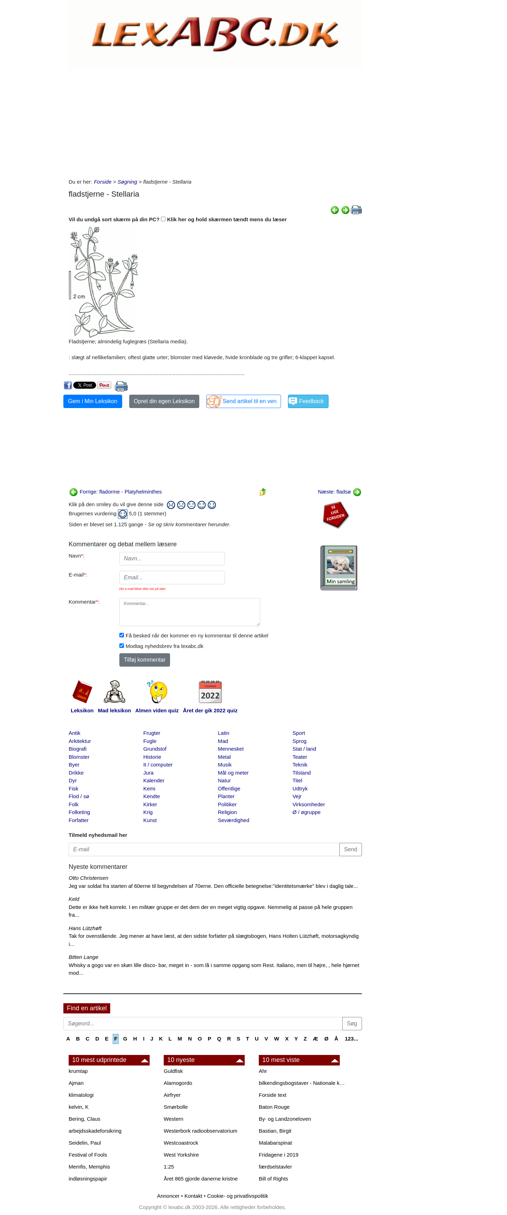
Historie (152, 757)
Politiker (227, 804)
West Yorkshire (181, 1155)
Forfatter (79, 820)
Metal (224, 757)
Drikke (76, 773)
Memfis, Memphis (89, 1167)
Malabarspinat (275, 1143)
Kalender (153, 780)
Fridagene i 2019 (279, 1155)
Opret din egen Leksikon (164, 401)
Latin (224, 733)
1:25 (169, 1167)
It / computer (158, 765)
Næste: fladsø (340, 492)
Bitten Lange (83, 957)
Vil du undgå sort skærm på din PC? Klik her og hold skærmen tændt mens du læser (178, 219)
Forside (103, 182)
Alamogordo (178, 1083)
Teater (300, 757)
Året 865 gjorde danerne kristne (201, 1179)
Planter (226, 796)
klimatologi (81, 1095)
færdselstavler (275, 1167)
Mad (223, 741)
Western (173, 1119)
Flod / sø (79, 796)
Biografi (78, 749)
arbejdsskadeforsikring (95, 1131)
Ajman (76, 1083)
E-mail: (78, 575)
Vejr (297, 796)
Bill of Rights (273, 1179)
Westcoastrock (181, 1143)
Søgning (127, 182)
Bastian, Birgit (275, 1131)
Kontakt (193, 1196)
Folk (74, 804)
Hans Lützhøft (85, 928)
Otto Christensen (88, 878)
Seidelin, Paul (85, 1143)
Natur (224, 780)
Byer (74, 765)
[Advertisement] (215, 121)
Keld (74, 899)
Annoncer (168, 1196)
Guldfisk (173, 1071)
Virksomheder (309, 804)
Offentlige (229, 788)
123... (351, 1039)
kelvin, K (79, 1107)
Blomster (79, 757)
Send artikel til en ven (249, 401)
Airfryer (172, 1095)
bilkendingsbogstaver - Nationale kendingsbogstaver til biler (303, 1083)
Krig (148, 812)
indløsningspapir (88, 1179)
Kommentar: (84, 602)
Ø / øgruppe (307, 812)
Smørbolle (176, 1107)
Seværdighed (233, 820)
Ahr (263, 1071)
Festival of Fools (88, 1155)
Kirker (150, 804)
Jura (148, 773)
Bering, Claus (84, 1119)
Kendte (151, 796)
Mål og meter (233, 773)
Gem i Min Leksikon (93, 401)
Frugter (151, 733)
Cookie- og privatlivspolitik (237, 1196)
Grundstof (155, 749)
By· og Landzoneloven (285, 1119)
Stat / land (305, 749)
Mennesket (231, 749)
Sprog (300, 741)
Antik (74, 733)
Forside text (272, 1095)
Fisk (74, 788)
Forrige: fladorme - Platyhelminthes (115, 492)
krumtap (78, 1071)
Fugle (150, 741)
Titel (297, 780)
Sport (299, 733)
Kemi (149, 788)
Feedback (311, 401)
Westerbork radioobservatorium (200, 1131)
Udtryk (300, 788)
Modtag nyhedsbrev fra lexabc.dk (165, 646)
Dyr (73, 780)
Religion (227, 812)
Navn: (76, 556)
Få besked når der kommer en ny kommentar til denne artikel (197, 635)
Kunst (150, 820)
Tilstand (302, 773)
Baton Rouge (274, 1107)
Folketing (79, 812)
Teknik (300, 765)
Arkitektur (80, 741)
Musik (225, 765)
